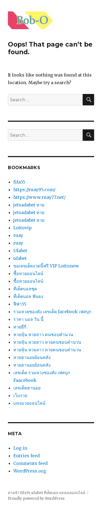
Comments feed (30, 463)
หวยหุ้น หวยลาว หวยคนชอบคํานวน (47, 342)
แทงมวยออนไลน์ (29, 403)
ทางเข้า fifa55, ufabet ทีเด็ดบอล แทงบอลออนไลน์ (46, 492)
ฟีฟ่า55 (19, 304)
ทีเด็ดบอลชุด (25, 288)
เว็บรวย (20, 395)
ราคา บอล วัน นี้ (28, 319)
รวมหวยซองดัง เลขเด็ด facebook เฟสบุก (52, 311)
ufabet (20, 258)
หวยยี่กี (19, 327)
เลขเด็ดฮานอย (27, 388)
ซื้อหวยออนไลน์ (28, 273)
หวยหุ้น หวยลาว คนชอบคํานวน (43, 334)
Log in (20, 448)
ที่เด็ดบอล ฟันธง (28, 296)
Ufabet (20, 250)
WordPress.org (29, 471)
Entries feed (26, 455)
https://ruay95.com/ (34, 189)
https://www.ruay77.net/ (39, 197)
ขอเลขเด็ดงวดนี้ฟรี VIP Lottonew (46, 266)
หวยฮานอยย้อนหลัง (32, 357)
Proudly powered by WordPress (36, 498)
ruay (18, 235)
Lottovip (22, 227)
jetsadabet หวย (28, 205)
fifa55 (19, 182)
